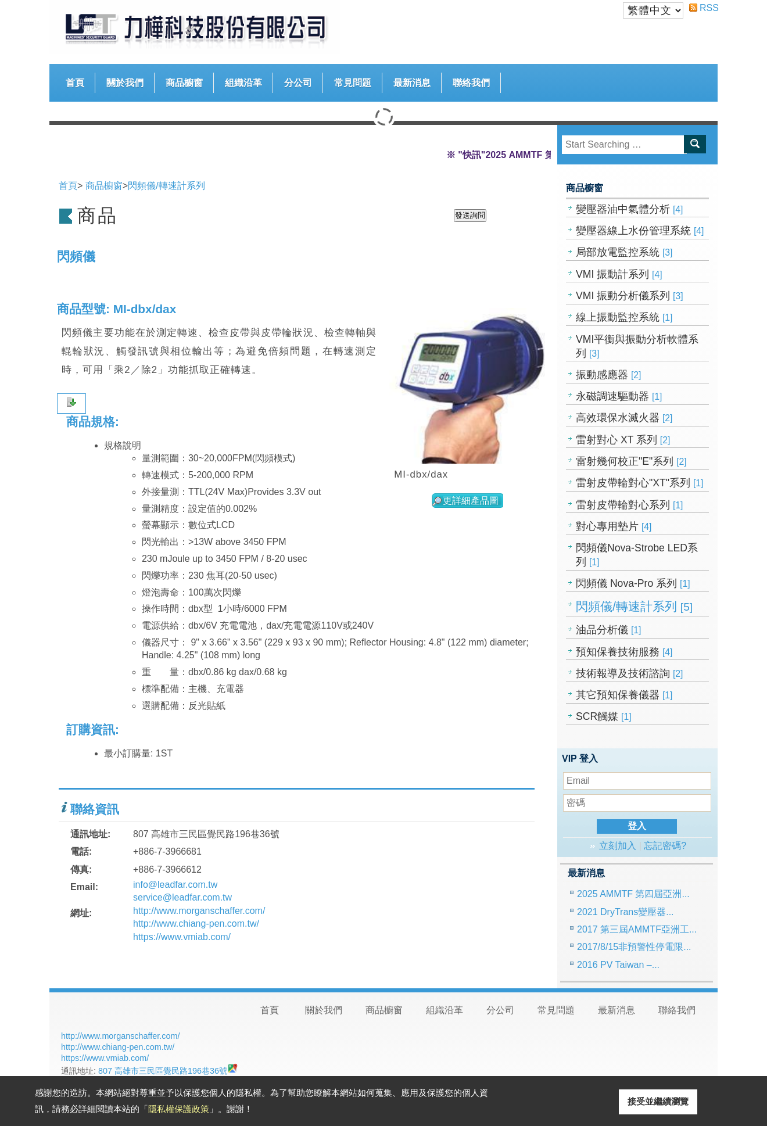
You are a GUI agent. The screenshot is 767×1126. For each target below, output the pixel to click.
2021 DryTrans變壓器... (625, 912)
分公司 (298, 83)
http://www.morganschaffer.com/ (199, 911)
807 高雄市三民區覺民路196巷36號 (162, 1070)
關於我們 (125, 83)
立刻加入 (617, 846)
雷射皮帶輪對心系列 (629, 505)
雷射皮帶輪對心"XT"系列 (639, 483)
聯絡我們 (471, 83)
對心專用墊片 (614, 526)
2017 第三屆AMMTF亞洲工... (637, 929)
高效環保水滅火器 (624, 418)
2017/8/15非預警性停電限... (634, 947)
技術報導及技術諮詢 (629, 673)
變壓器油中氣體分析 (629, 209)
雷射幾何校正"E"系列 (631, 461)
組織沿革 (243, 83)
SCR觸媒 (604, 716)
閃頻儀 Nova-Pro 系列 (633, 583)
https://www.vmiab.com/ (182, 937)
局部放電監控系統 (624, 252)
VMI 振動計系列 (619, 274)
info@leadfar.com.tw (175, 885)
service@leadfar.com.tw (182, 897)
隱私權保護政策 (178, 1109)
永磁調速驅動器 (619, 396)
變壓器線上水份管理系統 (640, 230)
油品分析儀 (608, 630)
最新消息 (412, 83)
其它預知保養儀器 (624, 695)
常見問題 (352, 83)
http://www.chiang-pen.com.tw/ (196, 923)
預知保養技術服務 (624, 652)
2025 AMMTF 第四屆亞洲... (633, 894)
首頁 (75, 83)
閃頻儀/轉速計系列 (634, 607)
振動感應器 (608, 375)
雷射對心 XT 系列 (623, 440)
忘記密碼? (665, 846)
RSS (704, 8)
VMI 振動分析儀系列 (629, 296)
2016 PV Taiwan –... (618, 965)
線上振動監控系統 (624, 317)
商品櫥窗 (184, 80)
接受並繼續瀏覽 (658, 1101)
